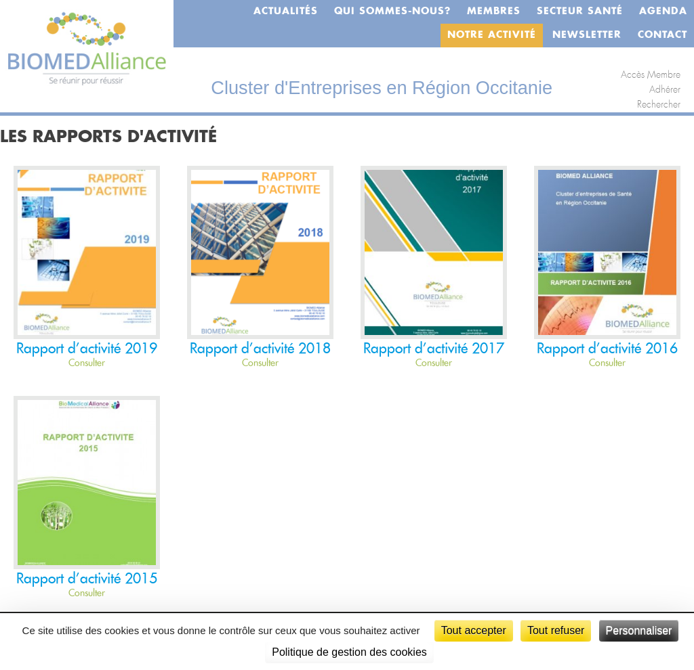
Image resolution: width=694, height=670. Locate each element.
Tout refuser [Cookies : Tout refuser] (555, 630)
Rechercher (658, 105)
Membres (493, 11)
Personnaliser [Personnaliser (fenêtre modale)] (639, 630)
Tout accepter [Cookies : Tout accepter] (473, 630)
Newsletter (586, 35)
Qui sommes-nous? (392, 11)
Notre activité (491, 35)
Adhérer (664, 90)
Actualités (285, 11)
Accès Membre (650, 75)
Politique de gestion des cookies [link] (349, 652)
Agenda (663, 11)
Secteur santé (580, 11)
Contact (662, 35)
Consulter (86, 363)
